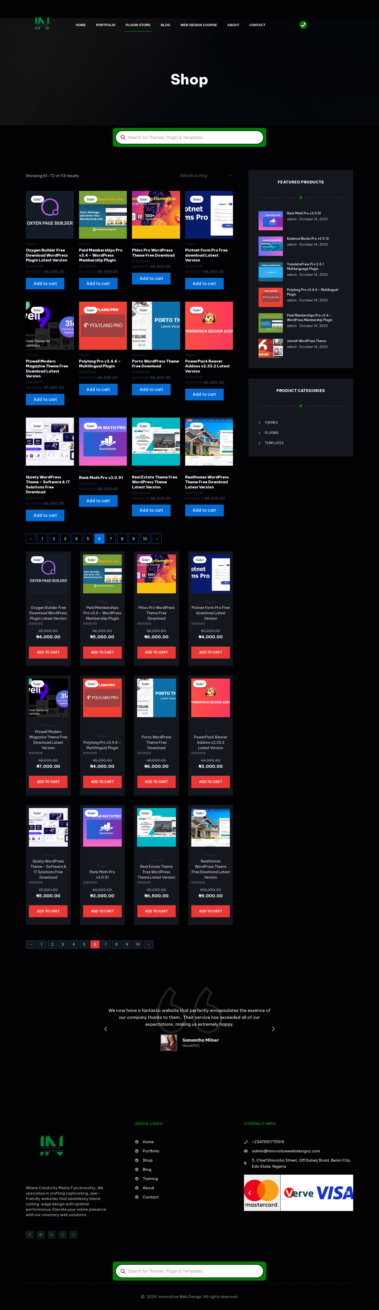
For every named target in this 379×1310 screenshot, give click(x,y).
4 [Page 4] (76, 539)
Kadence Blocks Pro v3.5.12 (308, 238)
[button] (106, 1030)
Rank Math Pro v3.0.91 (304, 213)
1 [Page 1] (42, 539)
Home (81, 25)
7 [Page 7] (111, 539)
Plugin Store (138, 25)
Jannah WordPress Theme (306, 338)
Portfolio (105, 25)
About (233, 25)
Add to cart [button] (45, 283)
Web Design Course (199, 25)
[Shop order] (205, 175)
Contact (257, 25)
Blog (165, 25)
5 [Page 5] (88, 539)
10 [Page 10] (145, 539)
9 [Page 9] (133, 539)
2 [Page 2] (54, 539)
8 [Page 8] (122, 539)
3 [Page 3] (65, 539)
